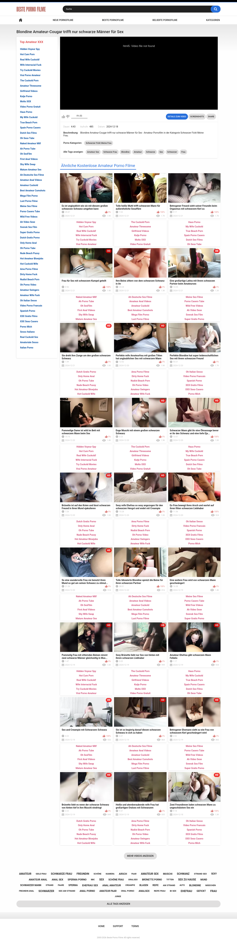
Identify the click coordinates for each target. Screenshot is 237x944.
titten (170, 879)
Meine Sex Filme (28, 206)
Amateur (138, 152)
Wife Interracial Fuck (30, 65)
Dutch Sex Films (28, 133)
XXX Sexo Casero (29, 321)
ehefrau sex (90, 885)
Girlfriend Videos (29, 91)
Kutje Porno (26, 96)
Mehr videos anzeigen (140, 856)
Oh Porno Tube (27, 248)
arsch (123, 873)
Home (20, 20)
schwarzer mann (30, 885)
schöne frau (116, 879)
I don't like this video (67, 116)
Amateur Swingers (29, 290)
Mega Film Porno (29, 195)
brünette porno (152, 879)
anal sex (57, 879)
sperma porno (77, 879)
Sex (161, 152)
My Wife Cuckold (29, 117)
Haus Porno (26, 112)
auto (182, 885)
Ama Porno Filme (29, 269)
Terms (135, 926)
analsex (144, 890)
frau (213, 891)
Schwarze (150, 152)
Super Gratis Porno (30, 232)
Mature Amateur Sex (30, 169)
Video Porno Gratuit (30, 106)
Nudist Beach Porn (29, 279)
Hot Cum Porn (27, 54)
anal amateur (111, 885)
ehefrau (186, 891)
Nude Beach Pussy (30, 253)
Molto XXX (25, 101)
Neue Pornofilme (63, 20)
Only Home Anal (28, 243)
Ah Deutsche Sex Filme (32, 175)
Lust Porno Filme (29, 201)
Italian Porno (26, 347)
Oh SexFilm (26, 153)
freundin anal (26, 891)
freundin (83, 873)
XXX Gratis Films (29, 316)
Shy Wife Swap (27, 164)
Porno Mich (26, 326)
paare (61, 885)
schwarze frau (61, 873)
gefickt (201, 891)
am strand (169, 885)
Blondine (125, 152)
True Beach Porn (28, 122)
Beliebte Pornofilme (165, 20)
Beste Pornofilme (113, 20)
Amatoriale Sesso (29, 342)
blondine (195, 885)
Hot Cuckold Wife (29, 263)
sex (101, 879)
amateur (25, 873)
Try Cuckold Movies (30, 70)
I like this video (63, 116)
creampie (130, 885)
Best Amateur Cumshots (32, 190)
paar (134, 874)
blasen (143, 885)
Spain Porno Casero (30, 127)
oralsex (133, 879)
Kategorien (213, 20)
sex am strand (67, 891)
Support (118, 926)
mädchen (210, 885)
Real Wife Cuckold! (30, 59)
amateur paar (108, 891)
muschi (167, 873)
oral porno (127, 891)
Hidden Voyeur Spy (30, 49)
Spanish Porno (27, 311)
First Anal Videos (29, 159)
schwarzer (46, 891)
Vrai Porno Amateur (30, 75)
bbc (93, 879)
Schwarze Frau (110, 152)
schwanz (183, 873)
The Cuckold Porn (29, 80)
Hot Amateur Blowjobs (31, 258)
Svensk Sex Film (28, 227)
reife (156, 885)
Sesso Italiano (27, 331)
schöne (97, 874)
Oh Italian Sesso (28, 300)
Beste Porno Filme (115, 937)
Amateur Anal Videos (31, 180)
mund (203, 879)
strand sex (200, 874)
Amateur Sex (93, 152)
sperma (73, 885)
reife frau (159, 891)
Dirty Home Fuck (28, 274)
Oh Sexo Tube (27, 138)
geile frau (41, 874)
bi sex (173, 891)
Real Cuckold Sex (29, 337)
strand (49, 885)
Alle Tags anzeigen (118, 904)
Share (211, 116)
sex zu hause (187, 879)
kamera (110, 874)
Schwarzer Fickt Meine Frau (98, 143)
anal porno (87, 890)
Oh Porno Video (28, 284)
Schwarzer (172, 152)
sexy (214, 873)
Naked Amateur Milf (30, 143)
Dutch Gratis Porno (30, 237)
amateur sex (149, 873)
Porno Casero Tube (30, 211)
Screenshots (197, 116)
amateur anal (38, 879)
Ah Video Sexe (27, 222)
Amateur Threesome (30, 85)
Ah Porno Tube (27, 148)
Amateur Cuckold (29, 185)
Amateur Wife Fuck (30, 295)
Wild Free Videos (29, 216)
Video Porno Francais (31, 305)
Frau (183, 152)
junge (118, 896)
